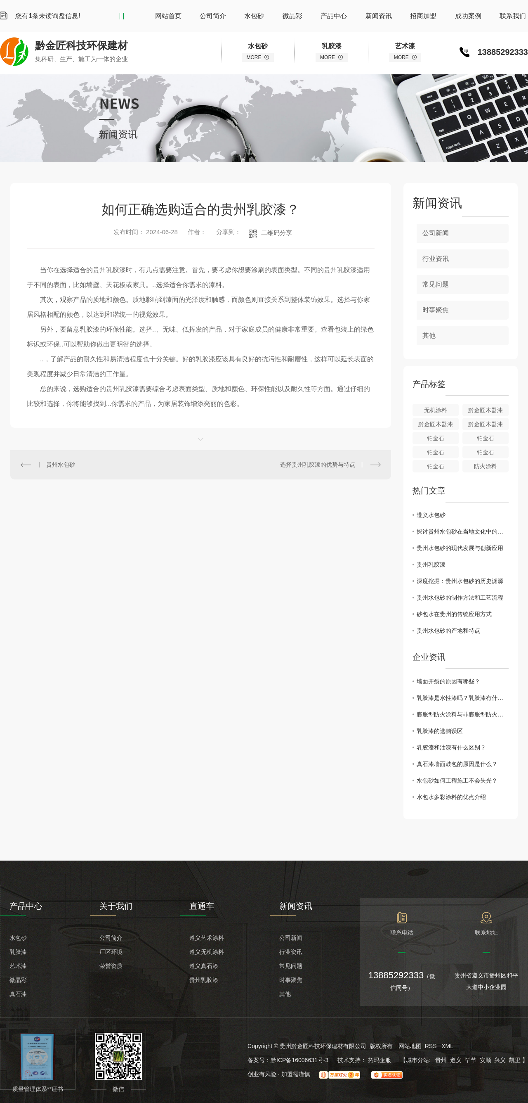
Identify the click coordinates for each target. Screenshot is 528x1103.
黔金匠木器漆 (485, 410)
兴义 (500, 1060)
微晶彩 (292, 15)
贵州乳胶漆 (431, 564)
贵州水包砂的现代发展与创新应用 (460, 548)
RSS (431, 1046)
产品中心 (334, 15)
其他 (429, 335)
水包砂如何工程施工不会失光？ (457, 780)
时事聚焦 (435, 309)
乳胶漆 (18, 952)
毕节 (470, 1060)
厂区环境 (111, 952)
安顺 (485, 1060)
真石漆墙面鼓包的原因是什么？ (457, 764)
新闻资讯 (378, 15)
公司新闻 (435, 233)
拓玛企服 (380, 1060)
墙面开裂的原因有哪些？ (448, 681)
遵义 (456, 1060)
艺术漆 (18, 966)
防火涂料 (485, 466)
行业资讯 (435, 258)
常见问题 (435, 284)
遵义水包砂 (431, 515)
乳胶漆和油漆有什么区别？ (451, 747)
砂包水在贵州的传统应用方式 (454, 614)
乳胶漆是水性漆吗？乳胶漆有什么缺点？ (463, 698)
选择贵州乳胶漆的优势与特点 (317, 464)
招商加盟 (423, 15)
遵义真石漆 (203, 966)
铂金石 (435, 438)
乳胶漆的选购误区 (440, 731)
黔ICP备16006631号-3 (299, 1060)
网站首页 (168, 15)
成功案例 (468, 15)
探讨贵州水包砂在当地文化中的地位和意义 (463, 531)
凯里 (515, 1060)
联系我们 (513, 15)
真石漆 (18, 994)
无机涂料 (435, 410)
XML (447, 1046)
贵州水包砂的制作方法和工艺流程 (460, 597)
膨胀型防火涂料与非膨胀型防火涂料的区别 (463, 714)
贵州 (441, 1060)
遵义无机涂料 (206, 952)
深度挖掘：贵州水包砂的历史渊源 (460, 581)
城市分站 (417, 1060)
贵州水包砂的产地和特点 (448, 630)
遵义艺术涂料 (206, 938)
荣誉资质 (111, 966)
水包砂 (254, 15)
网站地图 (410, 1046)
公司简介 (213, 15)
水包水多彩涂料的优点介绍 (451, 797)
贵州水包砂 (60, 464)
